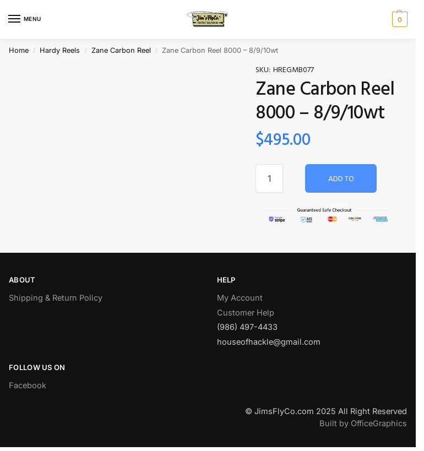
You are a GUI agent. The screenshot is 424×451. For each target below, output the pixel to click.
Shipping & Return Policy (55, 298)
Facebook (27, 385)
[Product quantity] (269, 178)
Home (19, 50)
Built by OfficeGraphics (363, 423)
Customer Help (245, 313)
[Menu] (24, 19)
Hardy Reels (60, 50)
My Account (240, 298)
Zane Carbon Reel (121, 50)
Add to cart (341, 183)
